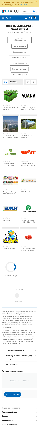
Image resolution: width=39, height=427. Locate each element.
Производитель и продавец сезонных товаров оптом (28, 165)
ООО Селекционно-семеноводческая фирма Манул (28, 250)
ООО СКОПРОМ (9, 248)
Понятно (23, 5)
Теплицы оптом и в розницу (28, 136)
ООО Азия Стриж (27, 192)
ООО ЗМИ (7, 220)
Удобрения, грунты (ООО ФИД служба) (28, 221)
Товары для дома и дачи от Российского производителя (28, 109)
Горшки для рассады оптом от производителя (10, 109)
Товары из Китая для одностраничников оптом (10, 194)
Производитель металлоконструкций (10, 136)
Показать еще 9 (11, 270)
